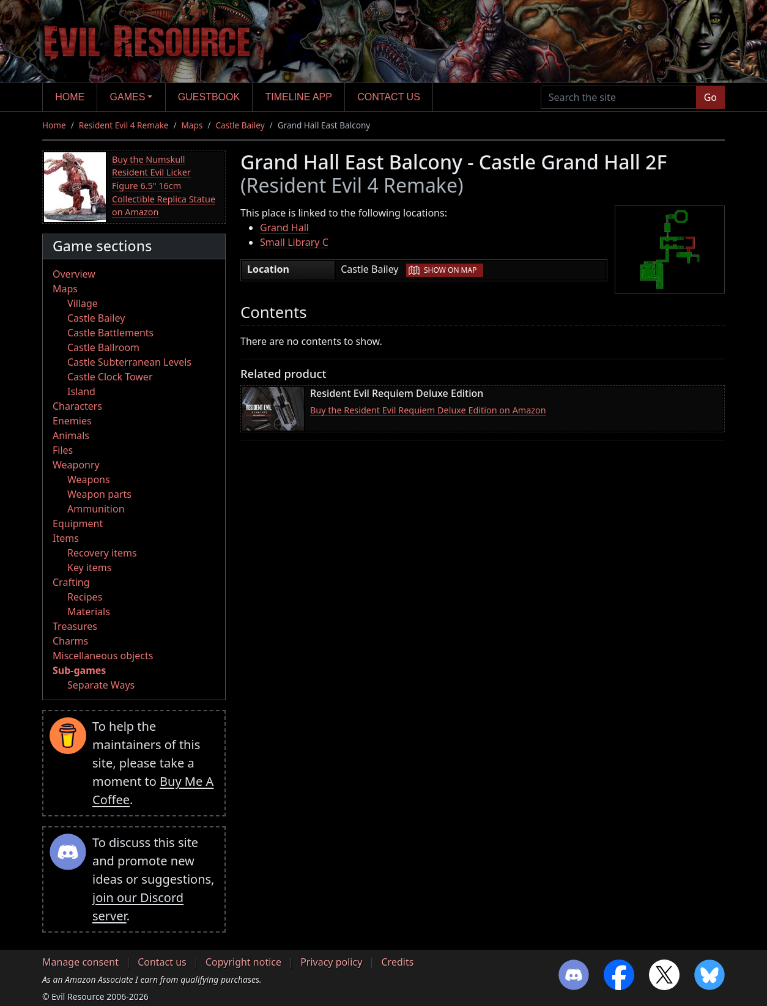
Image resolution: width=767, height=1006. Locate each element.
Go (710, 97)
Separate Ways (101, 685)
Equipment (78, 523)
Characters (77, 406)
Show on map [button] (450, 270)
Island (81, 391)
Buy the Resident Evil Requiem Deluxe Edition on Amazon (428, 410)
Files (63, 450)
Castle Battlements (110, 332)
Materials (88, 611)
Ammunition (96, 509)
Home (69, 97)
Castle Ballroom (103, 347)
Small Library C (294, 242)
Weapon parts (99, 494)
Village (82, 303)
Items (66, 538)
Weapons (88, 479)
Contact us (388, 97)
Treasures (75, 626)
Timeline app (298, 97)
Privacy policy (331, 962)
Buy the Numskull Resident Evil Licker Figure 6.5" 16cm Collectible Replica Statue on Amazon (163, 185)
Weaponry (76, 465)
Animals (71, 435)
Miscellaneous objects (103, 655)
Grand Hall (284, 227)
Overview (74, 274)
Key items (89, 567)
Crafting (71, 582)
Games (128, 97)
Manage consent (80, 962)
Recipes (84, 597)
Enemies (72, 420)
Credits (397, 962)
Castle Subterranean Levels (129, 362)
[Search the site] (619, 97)
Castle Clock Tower (110, 376)
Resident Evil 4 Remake (124, 125)
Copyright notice (243, 962)
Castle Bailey (239, 125)
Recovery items (102, 553)
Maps (192, 125)
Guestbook (209, 97)
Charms (70, 641)
